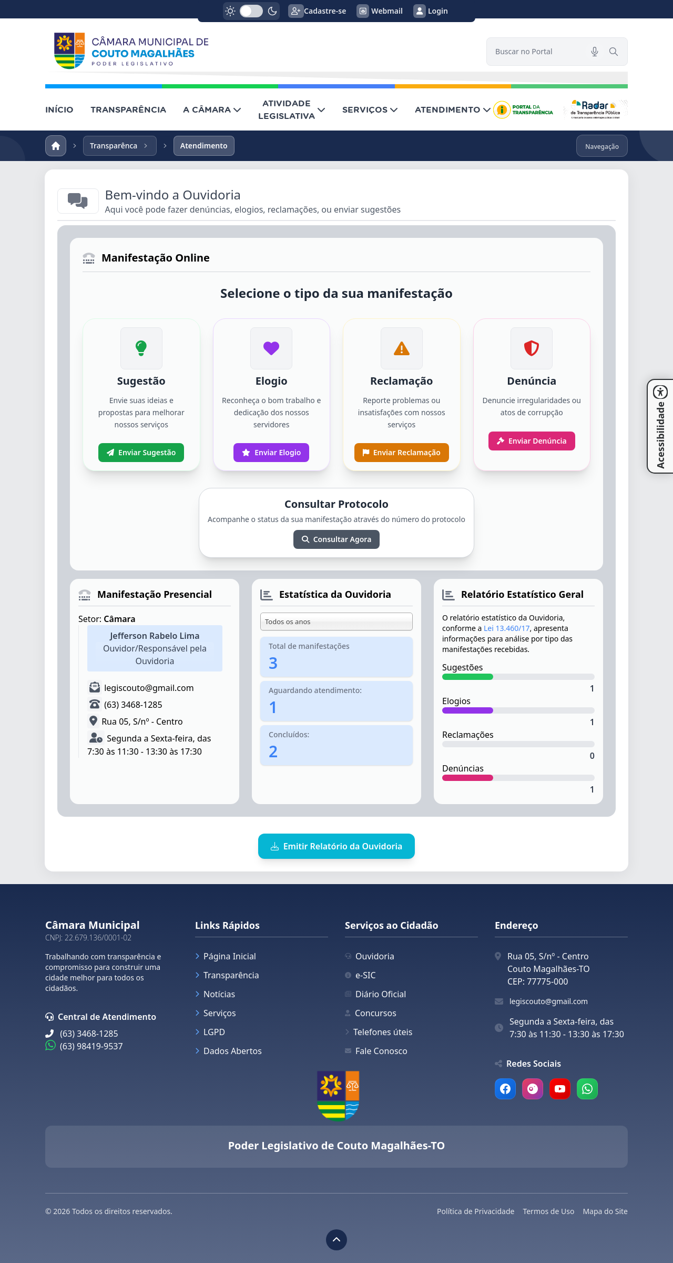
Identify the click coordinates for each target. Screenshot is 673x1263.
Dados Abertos (228, 1051)
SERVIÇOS (370, 109)
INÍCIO (59, 109)
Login (430, 11)
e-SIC (360, 975)
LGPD (210, 1032)
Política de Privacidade (475, 1211)
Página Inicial (225, 956)
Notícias (215, 994)
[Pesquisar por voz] (594, 51)
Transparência (227, 975)
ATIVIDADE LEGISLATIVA (291, 109)
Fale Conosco (376, 1051)
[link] (259, 51)
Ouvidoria (369, 956)
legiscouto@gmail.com (548, 1001)
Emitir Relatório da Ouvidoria (337, 846)
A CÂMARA (212, 109)
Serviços (215, 1013)
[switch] (251, 11)
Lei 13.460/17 (507, 628)
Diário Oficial (375, 994)
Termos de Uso (548, 1211)
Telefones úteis (378, 1032)
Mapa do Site (605, 1211)
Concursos (370, 1013)
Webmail (379, 11)
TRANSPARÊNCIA (128, 109)
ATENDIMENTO (453, 109)
